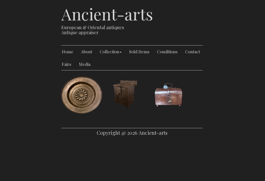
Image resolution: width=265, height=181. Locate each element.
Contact (192, 51)
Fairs (66, 64)
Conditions (167, 51)
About (86, 51)
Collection (111, 51)
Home (67, 51)
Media (84, 64)
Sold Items (139, 51)
